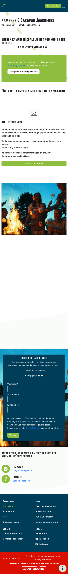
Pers (5, 517)
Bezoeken (8, 506)
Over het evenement (46, 506)
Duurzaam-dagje (11, 522)
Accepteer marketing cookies (23, 71)
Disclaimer (31, 556)
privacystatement (32, 428)
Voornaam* (12, 384)
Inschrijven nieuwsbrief (47, 522)
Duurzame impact (44, 517)
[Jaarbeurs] (34, 568)
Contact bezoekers (12, 534)
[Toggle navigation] (64, 5)
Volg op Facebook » (22, 481)
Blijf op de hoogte (34, 163)
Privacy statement (43, 559)
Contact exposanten (13, 539)
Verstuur (13, 435)
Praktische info (43, 512)
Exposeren (8, 512)
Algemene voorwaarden (49, 556)
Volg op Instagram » (22, 470)
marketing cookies (16, 65)
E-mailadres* (13, 405)
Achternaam (13, 394)
